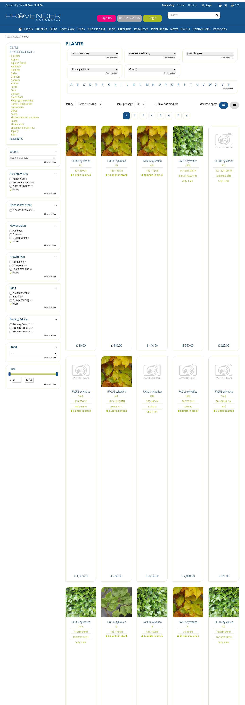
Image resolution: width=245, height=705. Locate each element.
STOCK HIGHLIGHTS (22, 52)
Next (186, 115)
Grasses (15, 94)
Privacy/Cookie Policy (142, 699)
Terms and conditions (77, 657)
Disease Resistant (21, 205)
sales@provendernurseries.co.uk (23, 669)
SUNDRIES (16, 139)
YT (219, 630)
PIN (211, 630)
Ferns (14, 87)
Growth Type (17, 257)
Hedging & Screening (22, 101)
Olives (14, 111)
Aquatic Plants (18, 63)
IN (203, 630)
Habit (13, 288)
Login (152, 16)
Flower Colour (18, 226)
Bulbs (14, 73)
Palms (14, 114)
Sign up (107, 16)
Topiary (15, 131)
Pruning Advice (19, 319)
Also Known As (19, 174)
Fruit (13, 90)
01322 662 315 (129, 16)
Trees (14, 135)
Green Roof (17, 97)
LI (188, 630)
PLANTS (15, 56)
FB (195, 630)
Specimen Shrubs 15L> (23, 128)
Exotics (15, 84)
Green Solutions (123, 699)
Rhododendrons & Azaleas (25, 118)
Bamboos (16, 67)
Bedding (15, 70)
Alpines (15, 60)
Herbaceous (17, 107)
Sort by (69, 104)
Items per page (125, 104)
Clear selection (111, 58)
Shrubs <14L (17, 124)
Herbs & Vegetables (21, 104)
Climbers (15, 77)
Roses (14, 121)
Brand (13, 347)
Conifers (15, 80)
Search (14, 152)
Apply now (74, 665)
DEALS (14, 47)
